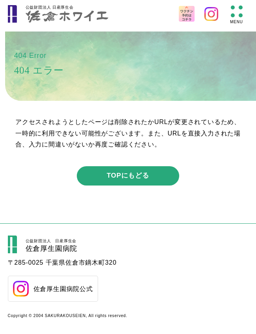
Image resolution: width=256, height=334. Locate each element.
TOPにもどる (128, 175)
